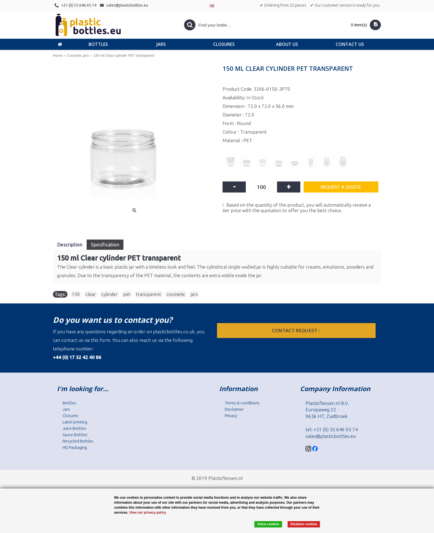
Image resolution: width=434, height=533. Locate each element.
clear (91, 294)
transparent (148, 294)
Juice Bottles (74, 428)
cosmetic (176, 294)
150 (76, 294)
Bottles (69, 403)
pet (126, 294)
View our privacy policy (147, 512)
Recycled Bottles (78, 441)
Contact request (296, 330)
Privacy (231, 415)
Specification (105, 244)
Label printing (75, 422)
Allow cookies (268, 524)
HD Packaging (75, 447)
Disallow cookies (303, 524)
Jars (66, 409)
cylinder (109, 294)
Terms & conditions (242, 403)
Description (69, 244)
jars (194, 294)
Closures (70, 415)
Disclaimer (234, 409)
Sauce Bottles (75, 434)
